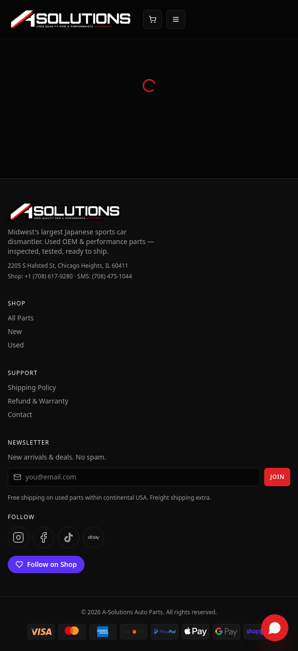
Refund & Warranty (38, 400)
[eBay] (93, 537)
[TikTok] (68, 537)
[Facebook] (43, 537)
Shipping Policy (32, 387)
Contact (20, 414)
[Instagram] (18, 537)
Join (277, 477)
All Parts (21, 317)
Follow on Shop (46, 564)
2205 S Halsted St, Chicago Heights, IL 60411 (68, 266)
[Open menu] (175, 19)
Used (16, 344)
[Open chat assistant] (274, 627)
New (15, 331)
